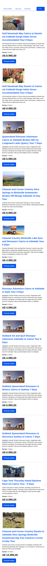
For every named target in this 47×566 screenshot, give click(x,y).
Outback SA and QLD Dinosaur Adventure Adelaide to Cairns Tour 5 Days (21, 338)
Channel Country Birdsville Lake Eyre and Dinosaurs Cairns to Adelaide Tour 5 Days (23, 241)
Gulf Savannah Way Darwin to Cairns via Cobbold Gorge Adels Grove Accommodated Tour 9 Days (22, 89)
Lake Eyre (18, 9)
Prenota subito (9, 61)
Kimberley (27, 9)
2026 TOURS (8, 9)
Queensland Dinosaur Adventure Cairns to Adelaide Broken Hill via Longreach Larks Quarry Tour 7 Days (22, 139)
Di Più (40, 9)
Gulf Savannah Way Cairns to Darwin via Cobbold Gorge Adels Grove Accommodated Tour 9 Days (22, 36)
